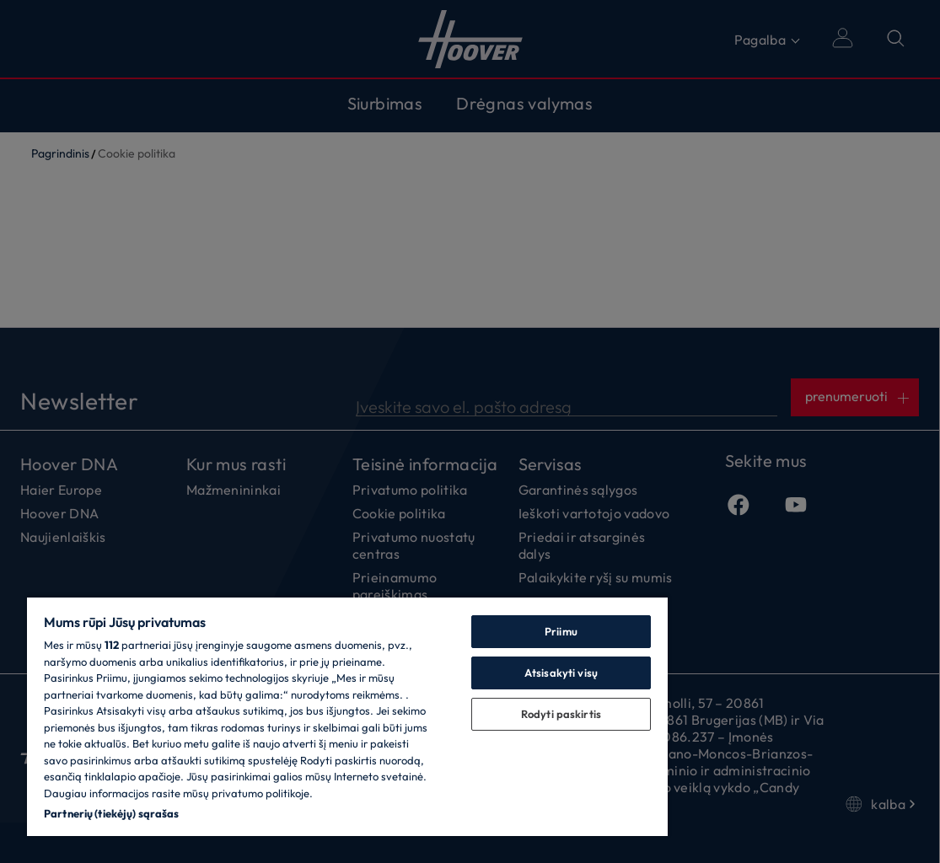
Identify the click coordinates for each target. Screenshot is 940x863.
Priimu (561, 631)
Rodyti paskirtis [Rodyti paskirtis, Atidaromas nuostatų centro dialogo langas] (561, 714)
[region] (347, 716)
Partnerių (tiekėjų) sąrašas (112, 813)
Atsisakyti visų (561, 672)
